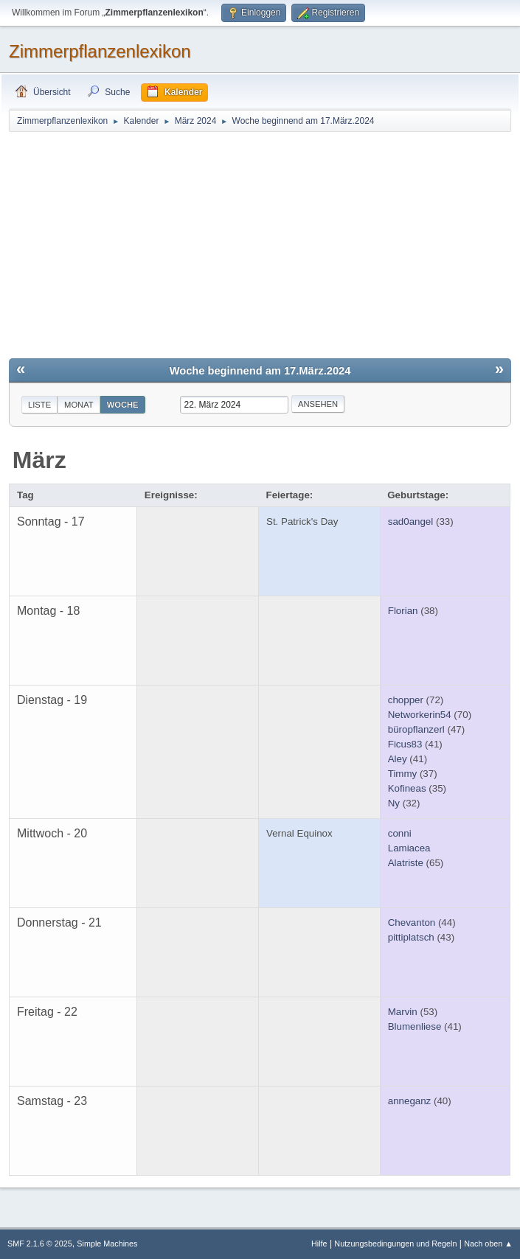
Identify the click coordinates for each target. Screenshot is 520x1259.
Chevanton (411, 922)
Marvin (402, 1011)
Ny (394, 803)
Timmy (402, 773)
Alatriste (405, 862)
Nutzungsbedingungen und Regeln (395, 1243)
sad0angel (411, 521)
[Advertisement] (260, 244)
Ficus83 (405, 744)
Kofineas (407, 788)
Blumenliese (415, 1026)
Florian (403, 610)
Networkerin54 (419, 714)
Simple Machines (107, 1243)
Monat (79, 404)
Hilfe (319, 1243)
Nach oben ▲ (488, 1243)
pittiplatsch (411, 937)
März (39, 460)
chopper (405, 699)
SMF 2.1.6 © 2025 (39, 1243)
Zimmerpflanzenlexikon (100, 51)
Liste (39, 404)
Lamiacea (409, 848)
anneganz (409, 1100)
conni (400, 833)
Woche (123, 404)
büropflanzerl (416, 729)
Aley (397, 758)
